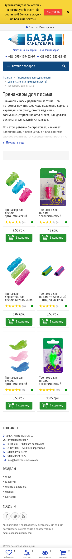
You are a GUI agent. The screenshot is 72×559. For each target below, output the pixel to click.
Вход (30, 27)
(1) (49, 222)
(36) (49, 390)
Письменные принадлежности (34, 77)
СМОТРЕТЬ (53, 12)
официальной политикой (17, 533)
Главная (7, 77)
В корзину (22, 237)
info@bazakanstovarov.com (22, 460)
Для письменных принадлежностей (27, 81)
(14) (15, 306)
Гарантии (10, 481)
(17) (15, 222)
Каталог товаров (21, 66)
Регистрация (46, 27)
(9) (15, 390)
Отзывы (9, 491)
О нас (8, 476)
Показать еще (13, 142)
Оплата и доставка (15, 486)
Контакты (10, 496)
